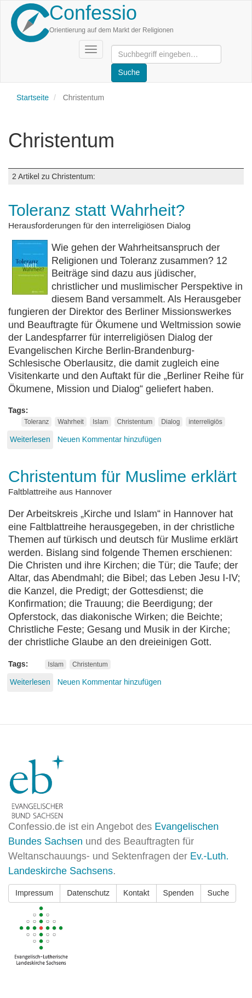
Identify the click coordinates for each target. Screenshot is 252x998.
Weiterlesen (30, 439)
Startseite (32, 97)
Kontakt (136, 892)
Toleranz (36, 422)
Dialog (170, 422)
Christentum (135, 422)
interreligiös (205, 422)
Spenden (178, 892)
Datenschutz (88, 892)
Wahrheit (71, 422)
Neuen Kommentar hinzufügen (110, 439)
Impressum (34, 892)
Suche (219, 892)
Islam (100, 422)
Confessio (93, 13)
